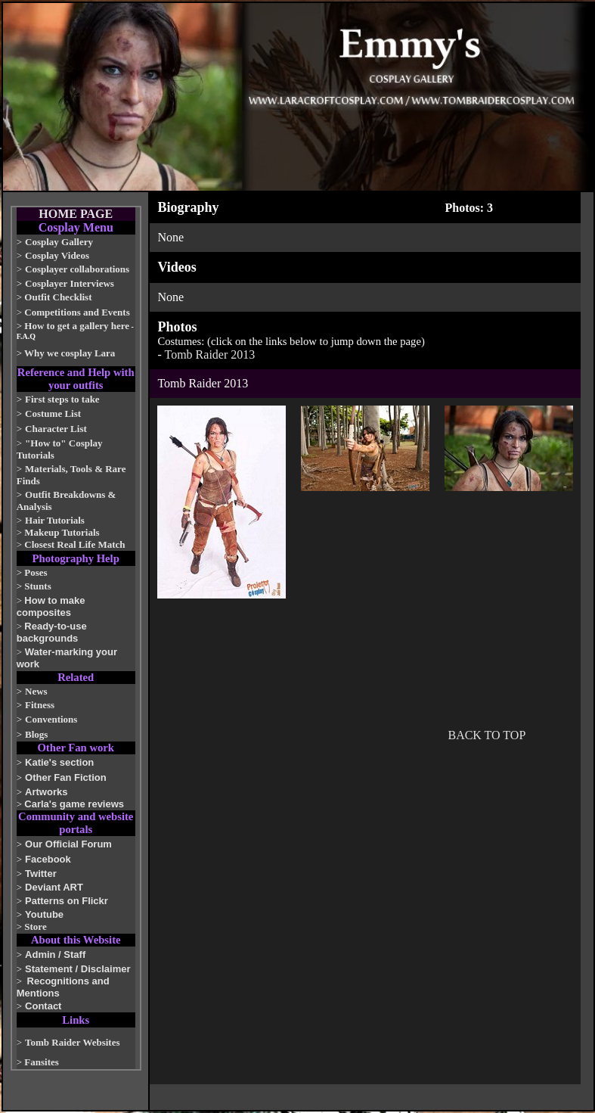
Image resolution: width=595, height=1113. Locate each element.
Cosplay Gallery (59, 241)
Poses (35, 572)
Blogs (36, 734)
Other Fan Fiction (66, 777)
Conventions (51, 719)
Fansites (41, 1062)
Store (35, 926)
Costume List (53, 413)
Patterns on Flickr (66, 900)
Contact (43, 1006)
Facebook (48, 859)
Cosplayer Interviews (69, 283)
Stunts (37, 586)
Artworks (46, 791)
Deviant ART (54, 887)
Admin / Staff (55, 954)
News (36, 691)
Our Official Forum (68, 844)
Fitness (39, 704)
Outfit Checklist (57, 297)
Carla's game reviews (74, 804)
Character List (56, 428)
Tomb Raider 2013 (210, 354)
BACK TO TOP (486, 735)
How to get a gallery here (76, 325)
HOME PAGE (76, 213)
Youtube (44, 914)
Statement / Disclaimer (77, 969)
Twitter (41, 873)
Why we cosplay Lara (69, 353)
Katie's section (59, 762)
